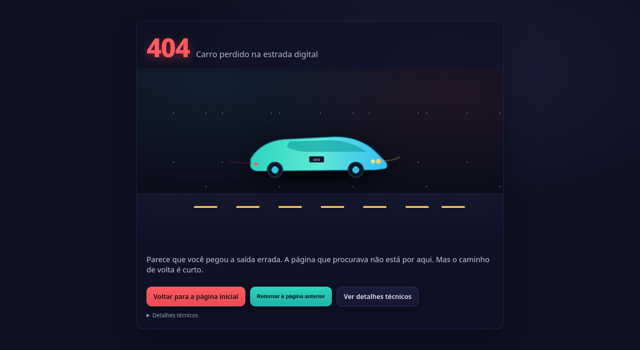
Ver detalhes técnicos (377, 296)
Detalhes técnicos (175, 315)
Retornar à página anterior (291, 296)
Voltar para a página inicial (195, 296)
